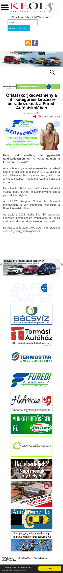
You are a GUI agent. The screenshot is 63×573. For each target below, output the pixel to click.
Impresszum (23, 558)
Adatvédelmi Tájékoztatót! (37, 17)
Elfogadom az (29, 17)
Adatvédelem (41, 558)
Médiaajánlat (9, 560)
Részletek (24, 571)
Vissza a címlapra (49, 116)
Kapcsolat (8, 558)
